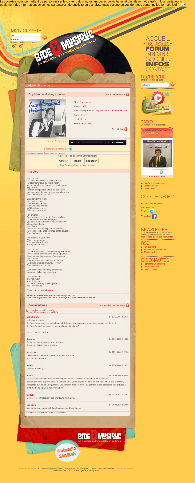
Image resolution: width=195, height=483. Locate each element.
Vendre (77, 161)
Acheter (63, 161)
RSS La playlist (150, 252)
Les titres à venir (151, 186)
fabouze (31, 395)
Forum (60, 468)
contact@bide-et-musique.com (87, 470)
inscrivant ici (168, 237)
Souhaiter (91, 161)
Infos (87, 468)
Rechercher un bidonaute (154, 264)
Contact (94, 468)
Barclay (84, 119)
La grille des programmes (154, 183)
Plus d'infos (117, 129)
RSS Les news (150, 247)
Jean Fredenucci (119, 110)
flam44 (30, 365)
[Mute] (113, 142)
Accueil (41, 468)
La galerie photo (150, 269)
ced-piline (31, 405)
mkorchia (31, 352)
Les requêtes (149, 188)
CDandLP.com (88, 165)
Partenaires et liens (107, 468)
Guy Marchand (38, 94)
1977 (84, 106)
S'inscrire (14, 42)
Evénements (69, 468)
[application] (97, 142)
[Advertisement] (92, 17)
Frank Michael (152, 133)
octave (30, 375)
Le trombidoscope (151, 266)
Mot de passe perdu (28, 42)
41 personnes (31, 153)
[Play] (71, 142)
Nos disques (50, 468)
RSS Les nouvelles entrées (155, 250)
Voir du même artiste (115, 94)
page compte (146, 237)
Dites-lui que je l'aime (153, 130)
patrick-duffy (33, 317)
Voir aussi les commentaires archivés (42, 312)
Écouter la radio (157, 176)
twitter (149, 211)
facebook (150, 216)
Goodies (80, 468)
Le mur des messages (153, 203)
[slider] (92, 142)
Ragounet (31, 339)
